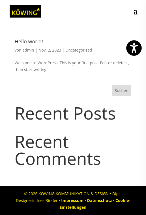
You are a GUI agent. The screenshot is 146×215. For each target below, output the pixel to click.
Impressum (72, 200)
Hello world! (29, 41)
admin (28, 50)
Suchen (121, 90)
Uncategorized (78, 50)
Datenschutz (99, 200)
